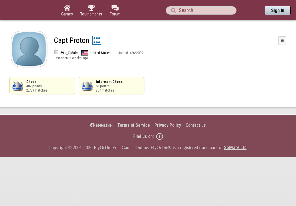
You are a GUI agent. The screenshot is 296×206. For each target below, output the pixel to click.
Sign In (277, 10)
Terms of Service (133, 109)
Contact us (196, 109)
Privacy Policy (167, 109)
